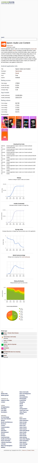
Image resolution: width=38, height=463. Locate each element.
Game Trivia (23, 445)
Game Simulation (24, 440)
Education (3, 430)
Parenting (22, 395)
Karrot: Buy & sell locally (10, 336)
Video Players (23, 412)
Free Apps (3, 410)
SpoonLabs (10, 45)
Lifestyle (3, 444)
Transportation (23, 408)
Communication (5, 427)
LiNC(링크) (6, 348)
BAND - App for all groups (10, 344)
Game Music (23, 434)
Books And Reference (7, 422)
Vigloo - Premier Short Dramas (11, 333)
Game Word (23, 447)
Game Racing (23, 437)
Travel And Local (24, 410)
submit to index (5, 400)
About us (24, 450)
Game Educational (24, 430)
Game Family (23, 432)
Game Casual (23, 429)
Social (14, 50)
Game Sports (23, 442)
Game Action (23, 418)
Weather (22, 413)
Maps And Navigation (6, 445)
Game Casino (23, 427)
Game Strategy (23, 444)
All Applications (5, 407)
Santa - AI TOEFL (8, 340)
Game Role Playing (25, 439)
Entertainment (5, 432)
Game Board (23, 423)
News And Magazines (25, 393)
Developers (4, 412)
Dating (3, 429)
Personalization (24, 397)
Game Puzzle (23, 435)
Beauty (3, 420)
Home (32, 450)
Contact (29, 450)
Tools (21, 407)
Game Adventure (24, 420)
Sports (21, 405)
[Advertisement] (15, 20)
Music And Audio (24, 392)
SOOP (5, 355)
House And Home (5, 440)
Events (3, 434)
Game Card (22, 425)
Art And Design (5, 417)
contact (3, 402)
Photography (23, 398)
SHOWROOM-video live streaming (12, 351)
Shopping (22, 402)
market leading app (26, 257)
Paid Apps (3, 408)
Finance (3, 435)
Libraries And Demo (6, 442)
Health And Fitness (6, 439)
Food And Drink (5, 437)
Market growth (5, 395)
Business (3, 423)
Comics (3, 425)
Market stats (4, 393)
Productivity (23, 400)
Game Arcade (23, 422)
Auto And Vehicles (6, 418)
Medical (3, 447)
